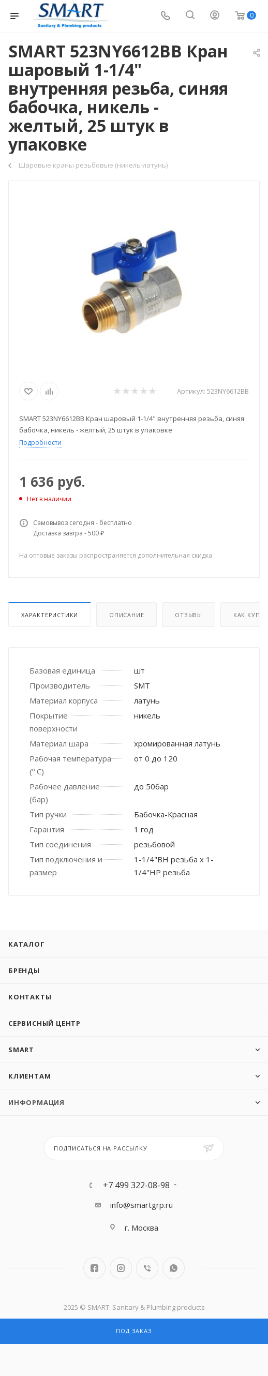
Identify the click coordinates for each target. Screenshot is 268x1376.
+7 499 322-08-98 (136, 1185)
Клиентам (29, 1076)
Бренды (24, 970)
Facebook (94, 1268)
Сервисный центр (44, 1023)
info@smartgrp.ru (141, 1205)
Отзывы (188, 615)
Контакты (29, 996)
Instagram (121, 1268)
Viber (147, 1268)
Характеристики (49, 615)
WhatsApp (173, 1268)
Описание (126, 615)
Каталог (26, 944)
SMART (21, 1049)
